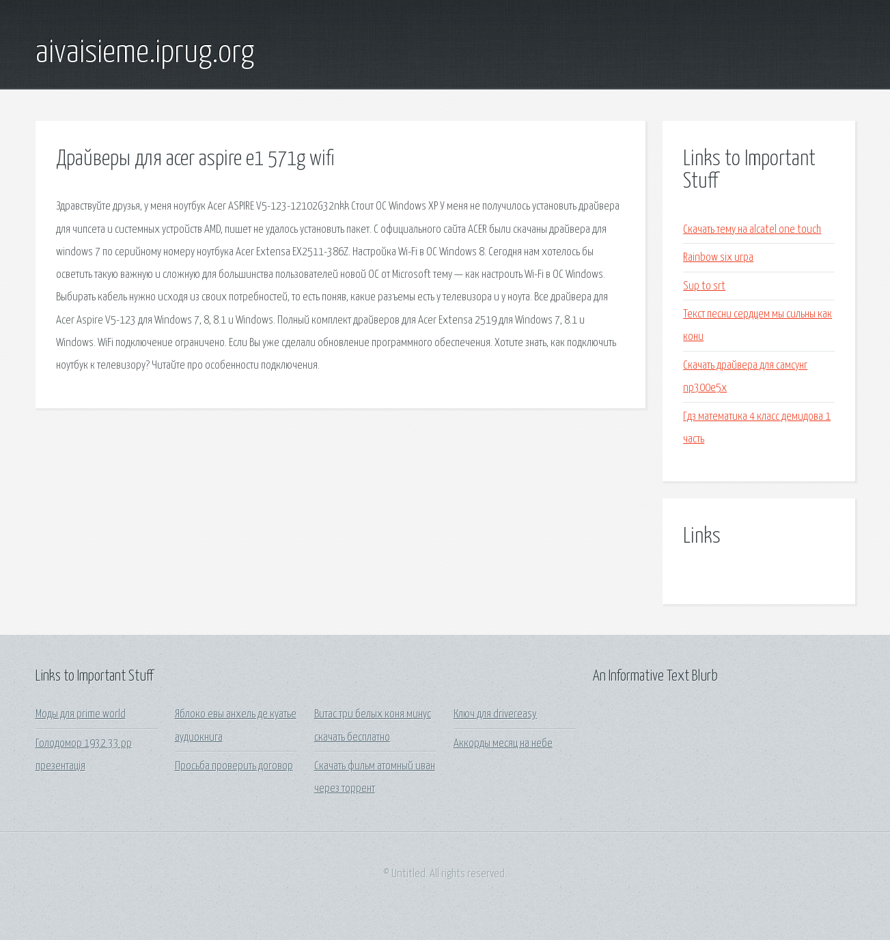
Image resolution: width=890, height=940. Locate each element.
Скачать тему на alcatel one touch (752, 230)
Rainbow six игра (718, 258)
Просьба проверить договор (234, 766)
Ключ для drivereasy (495, 714)
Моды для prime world (81, 714)
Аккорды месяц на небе (503, 744)
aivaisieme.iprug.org (145, 53)
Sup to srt (704, 286)
